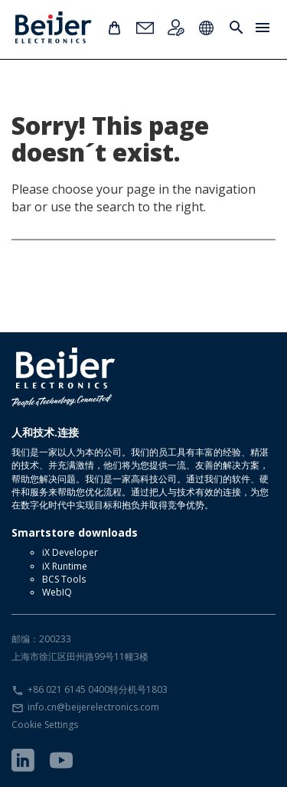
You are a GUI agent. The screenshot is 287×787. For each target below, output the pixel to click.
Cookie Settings (44, 724)
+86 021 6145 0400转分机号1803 (98, 689)
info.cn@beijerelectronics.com (93, 707)
